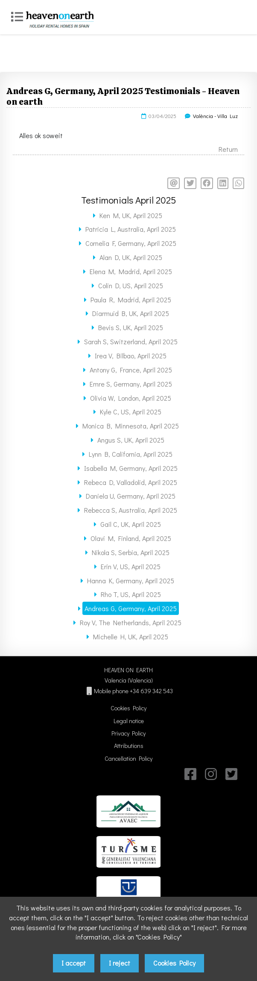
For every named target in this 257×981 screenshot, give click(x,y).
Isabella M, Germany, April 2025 (131, 468)
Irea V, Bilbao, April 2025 (130, 355)
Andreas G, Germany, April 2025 (131, 608)
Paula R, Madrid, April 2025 (131, 299)
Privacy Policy (128, 733)
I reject (119, 962)
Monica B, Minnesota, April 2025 (130, 425)
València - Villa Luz (215, 115)
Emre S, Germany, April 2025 (131, 383)
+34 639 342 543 (151, 691)
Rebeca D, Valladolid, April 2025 (130, 482)
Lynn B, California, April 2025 (130, 453)
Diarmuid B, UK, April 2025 (130, 313)
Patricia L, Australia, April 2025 (130, 229)
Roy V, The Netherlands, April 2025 (130, 622)
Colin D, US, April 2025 (130, 285)
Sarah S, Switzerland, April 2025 (131, 341)
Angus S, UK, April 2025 (130, 439)
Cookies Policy (128, 708)
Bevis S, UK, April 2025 (130, 327)
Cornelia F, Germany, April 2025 (130, 243)
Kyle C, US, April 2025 (130, 411)
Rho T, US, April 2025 (131, 594)
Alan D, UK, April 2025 (130, 257)
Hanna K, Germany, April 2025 (130, 580)
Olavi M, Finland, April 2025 (131, 538)
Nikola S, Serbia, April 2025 (130, 552)
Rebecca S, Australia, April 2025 (130, 509)
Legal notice (129, 721)
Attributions (128, 746)
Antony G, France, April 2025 (131, 369)
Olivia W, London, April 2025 (130, 397)
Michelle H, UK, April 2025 (130, 636)
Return (228, 149)
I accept (73, 962)
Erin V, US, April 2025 (131, 566)
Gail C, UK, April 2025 (130, 524)
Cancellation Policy (128, 758)
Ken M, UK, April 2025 (130, 215)
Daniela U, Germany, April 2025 (130, 495)
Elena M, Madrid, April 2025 (131, 271)
